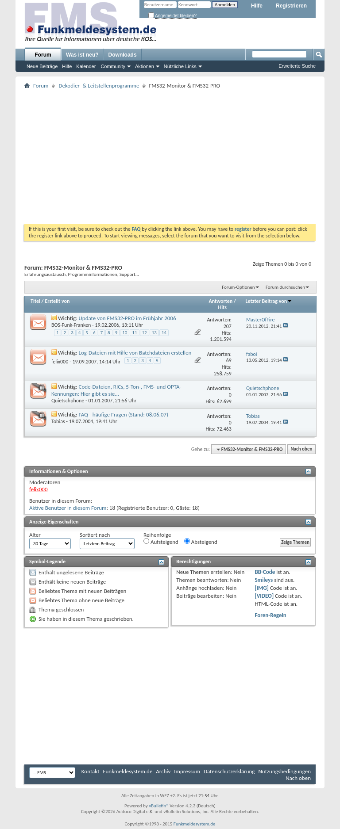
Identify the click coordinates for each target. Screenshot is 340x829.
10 (124, 333)
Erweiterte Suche (297, 66)
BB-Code (265, 572)
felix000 (59, 362)
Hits (222, 307)
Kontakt (90, 771)
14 (164, 333)
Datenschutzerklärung (229, 771)
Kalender (86, 66)
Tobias (58, 421)
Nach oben (301, 449)
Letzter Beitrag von (269, 301)
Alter (35, 534)
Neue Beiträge (42, 66)
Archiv (163, 771)
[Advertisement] (170, 157)
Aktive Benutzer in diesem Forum (67, 507)
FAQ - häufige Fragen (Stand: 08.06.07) (124, 414)
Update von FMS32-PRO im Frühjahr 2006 (127, 318)
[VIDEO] (264, 595)
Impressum (187, 771)
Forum (43, 55)
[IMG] (262, 588)
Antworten (221, 301)
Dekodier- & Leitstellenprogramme (98, 85)
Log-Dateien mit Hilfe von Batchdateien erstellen (135, 352)
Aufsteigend (160, 541)
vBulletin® (159, 806)
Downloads (122, 55)
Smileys (264, 580)
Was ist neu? (82, 55)
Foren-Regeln (270, 615)
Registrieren (291, 6)
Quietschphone (67, 400)
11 (134, 333)
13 (154, 333)
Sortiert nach (95, 534)
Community (112, 66)
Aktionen (144, 66)
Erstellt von (57, 301)
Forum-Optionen (238, 287)
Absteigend (200, 541)
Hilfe (257, 6)
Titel (35, 301)
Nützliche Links (180, 66)
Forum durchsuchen (285, 287)
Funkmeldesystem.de (128, 771)
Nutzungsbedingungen (284, 771)
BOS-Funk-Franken (71, 325)
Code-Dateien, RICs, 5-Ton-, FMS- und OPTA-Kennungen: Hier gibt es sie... (116, 390)
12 (144, 333)
